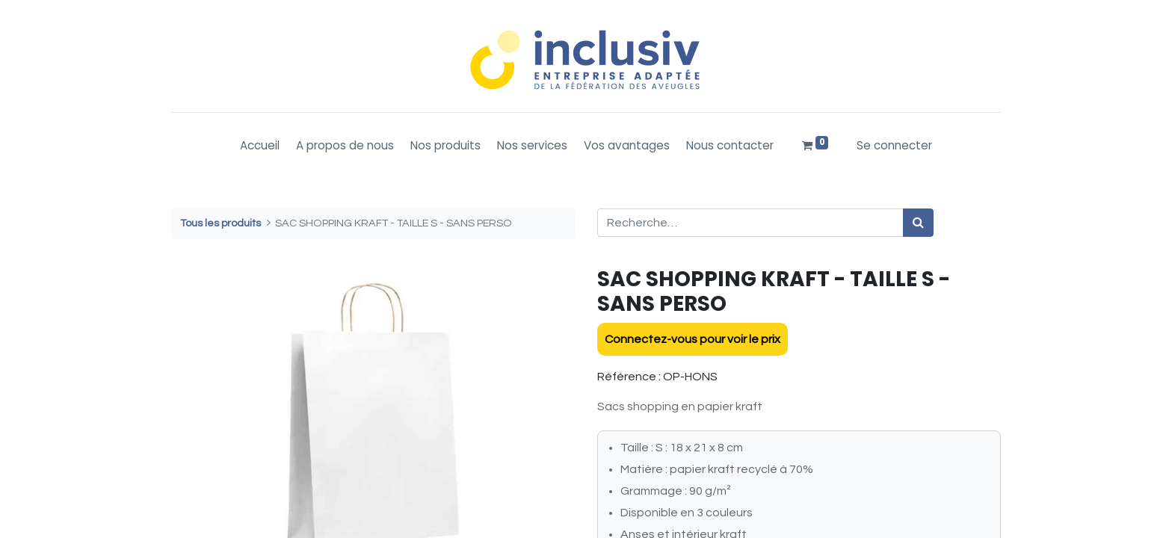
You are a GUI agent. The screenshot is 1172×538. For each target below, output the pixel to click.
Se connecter (894, 145)
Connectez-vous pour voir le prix (692, 339)
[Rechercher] (918, 222)
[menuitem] (260, 146)
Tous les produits (220, 223)
